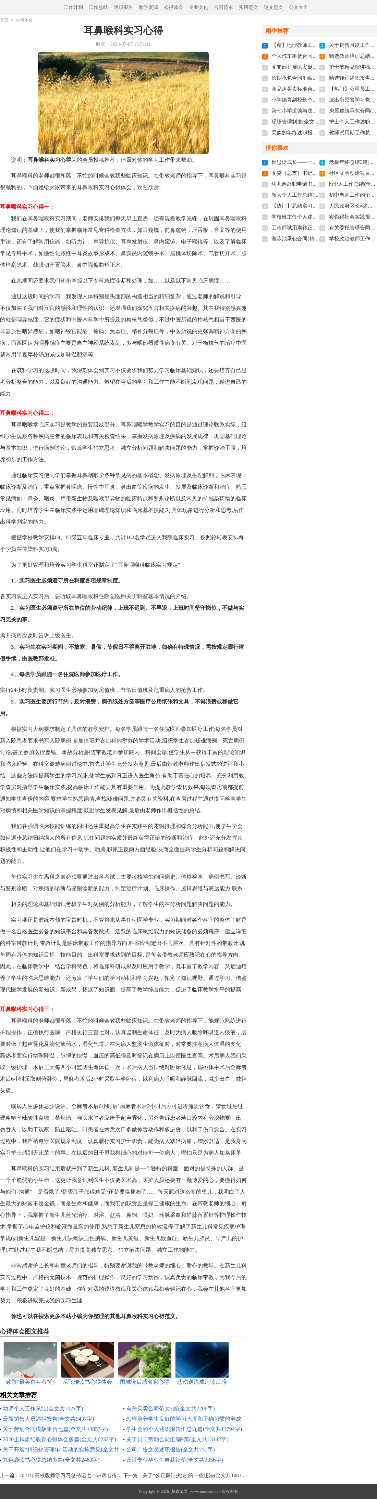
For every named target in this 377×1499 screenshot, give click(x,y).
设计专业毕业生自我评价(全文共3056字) (174, 1460)
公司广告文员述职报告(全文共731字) (170, 1449)
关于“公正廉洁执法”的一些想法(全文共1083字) (195, 1475)
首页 (4, 20)
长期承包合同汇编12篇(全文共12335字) (315, 78)
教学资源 (148, 7)
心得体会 (173, 7)
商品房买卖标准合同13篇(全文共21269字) (318, 89)
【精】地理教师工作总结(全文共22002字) (318, 45)
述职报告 (123, 7)
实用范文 (248, 7)
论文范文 (273, 7)
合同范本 (223, 7)
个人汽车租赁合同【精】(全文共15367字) (318, 56)
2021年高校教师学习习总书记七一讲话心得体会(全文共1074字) (90, 1475)
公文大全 (298, 7)
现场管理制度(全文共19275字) (305, 121)
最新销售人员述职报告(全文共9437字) (48, 1419)
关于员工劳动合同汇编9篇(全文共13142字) (177, 1439)
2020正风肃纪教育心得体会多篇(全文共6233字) (59, 1439)
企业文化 (198, 7)
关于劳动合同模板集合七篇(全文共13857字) (55, 1429)
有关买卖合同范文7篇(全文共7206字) (170, 1408)
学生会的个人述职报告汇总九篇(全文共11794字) (184, 1429)
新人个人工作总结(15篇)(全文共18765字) (317, 195)
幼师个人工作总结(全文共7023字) (43, 1408)
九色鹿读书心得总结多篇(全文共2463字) (51, 1460)
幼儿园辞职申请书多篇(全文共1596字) (314, 184)
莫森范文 (179, 1491)
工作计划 (73, 7)
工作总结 (98, 7)
